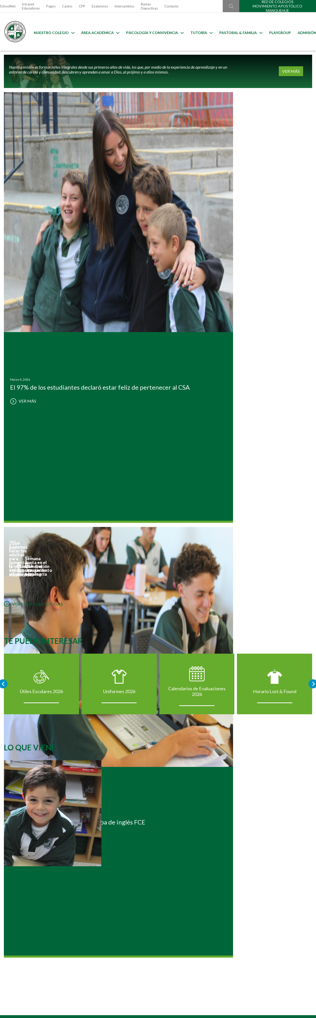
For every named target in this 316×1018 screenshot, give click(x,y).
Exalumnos (100, 6)
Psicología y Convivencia (151, 31)
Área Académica (96, 31)
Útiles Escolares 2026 (38, 395)
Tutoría (198, 31)
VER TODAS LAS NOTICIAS (29, 299)
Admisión (303, 31)
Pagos (51, 6)
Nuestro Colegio (50, 31)
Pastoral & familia (237, 31)
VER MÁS (300, 71)
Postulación (53, 803)
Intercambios (124, 6)
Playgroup (276, 31)
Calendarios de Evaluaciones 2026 (198, 394)
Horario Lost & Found (277, 395)
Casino (67, 6)
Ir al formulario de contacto (90, 950)
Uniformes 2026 (118, 395)
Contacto (171, 6)
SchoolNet (8, 6)
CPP (82, 6)
